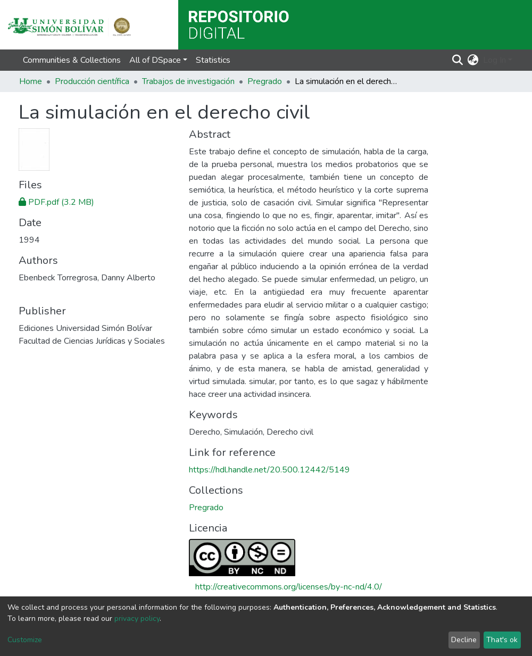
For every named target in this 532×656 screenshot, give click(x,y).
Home (30, 81)
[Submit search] (457, 60)
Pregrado (264, 81)
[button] (473, 60)
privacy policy (137, 618)
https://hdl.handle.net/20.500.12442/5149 (269, 470)
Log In (494, 60)
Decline (464, 640)
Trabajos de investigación (188, 81)
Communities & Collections (72, 60)
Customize (24, 640)
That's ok (502, 640)
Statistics (213, 60)
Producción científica (92, 81)
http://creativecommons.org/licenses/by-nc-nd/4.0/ (288, 587)
